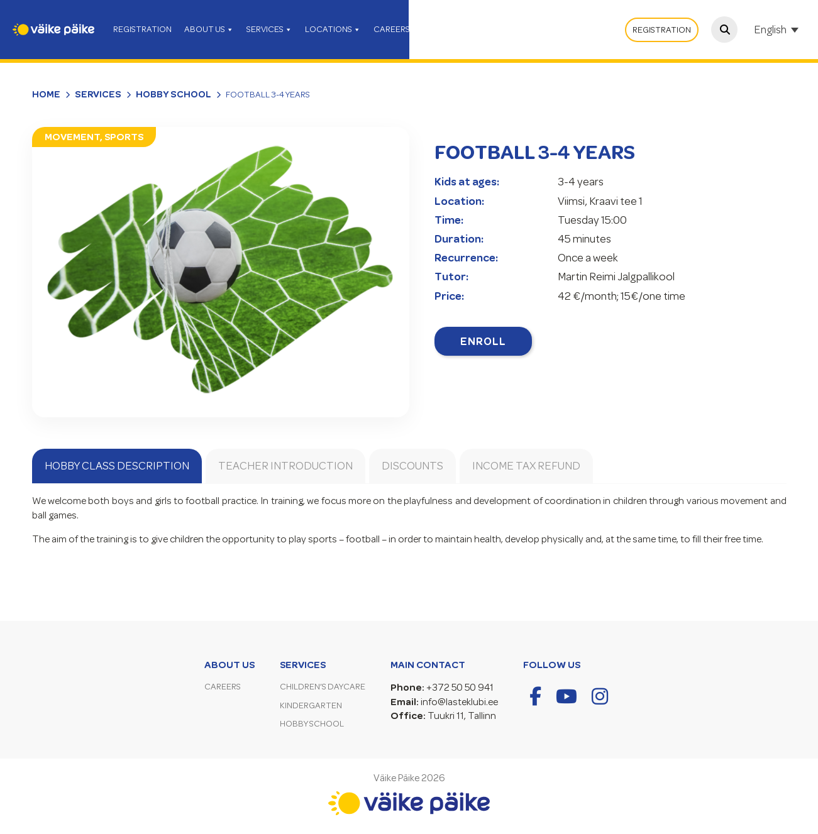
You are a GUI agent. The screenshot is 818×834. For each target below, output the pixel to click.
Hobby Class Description (117, 465)
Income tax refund (526, 465)
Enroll (483, 341)
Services (98, 94)
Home (46, 94)
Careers (222, 686)
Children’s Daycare (322, 686)
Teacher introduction (285, 465)
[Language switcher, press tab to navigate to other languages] (777, 30)
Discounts (412, 465)
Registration (662, 30)
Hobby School (173, 94)
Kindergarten (311, 705)
